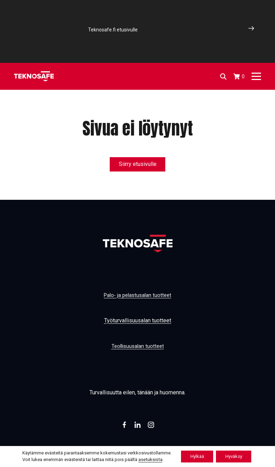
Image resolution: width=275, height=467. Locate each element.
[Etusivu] (34, 76)
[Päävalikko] (256, 76)
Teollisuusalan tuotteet (137, 346)
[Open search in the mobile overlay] (223, 76)
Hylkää (195, 456)
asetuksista (146, 459)
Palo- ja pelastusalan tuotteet (137, 295)
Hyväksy (235, 456)
